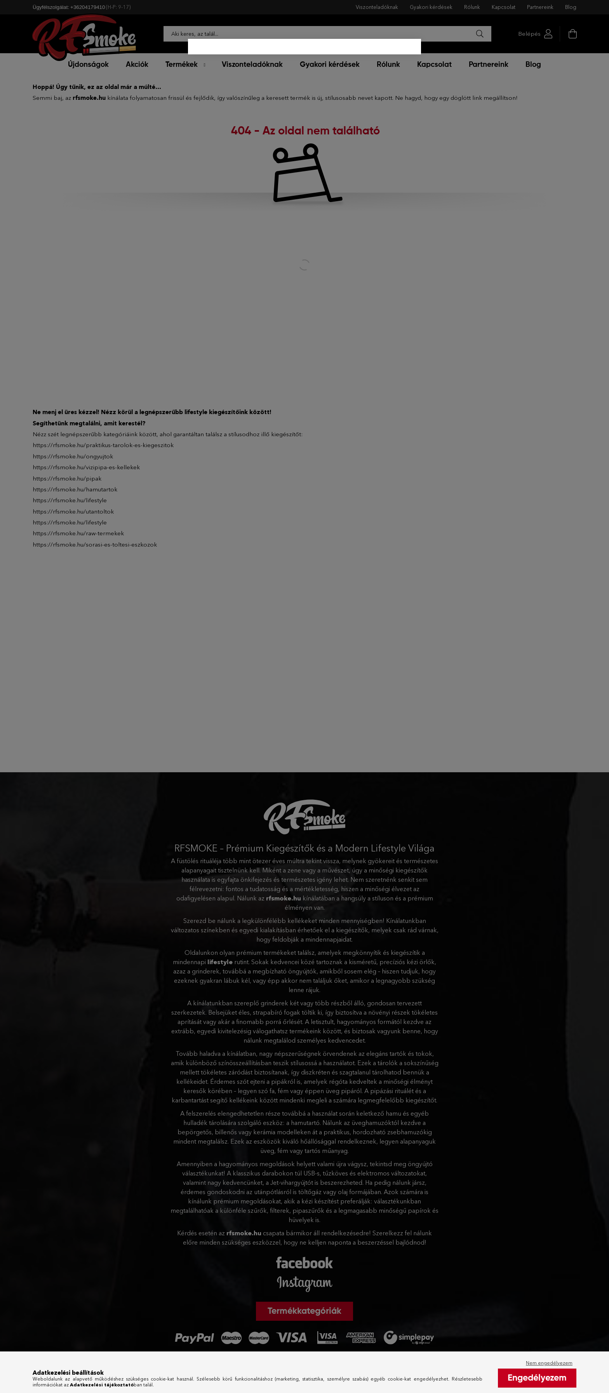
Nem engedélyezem (549, 1375)
